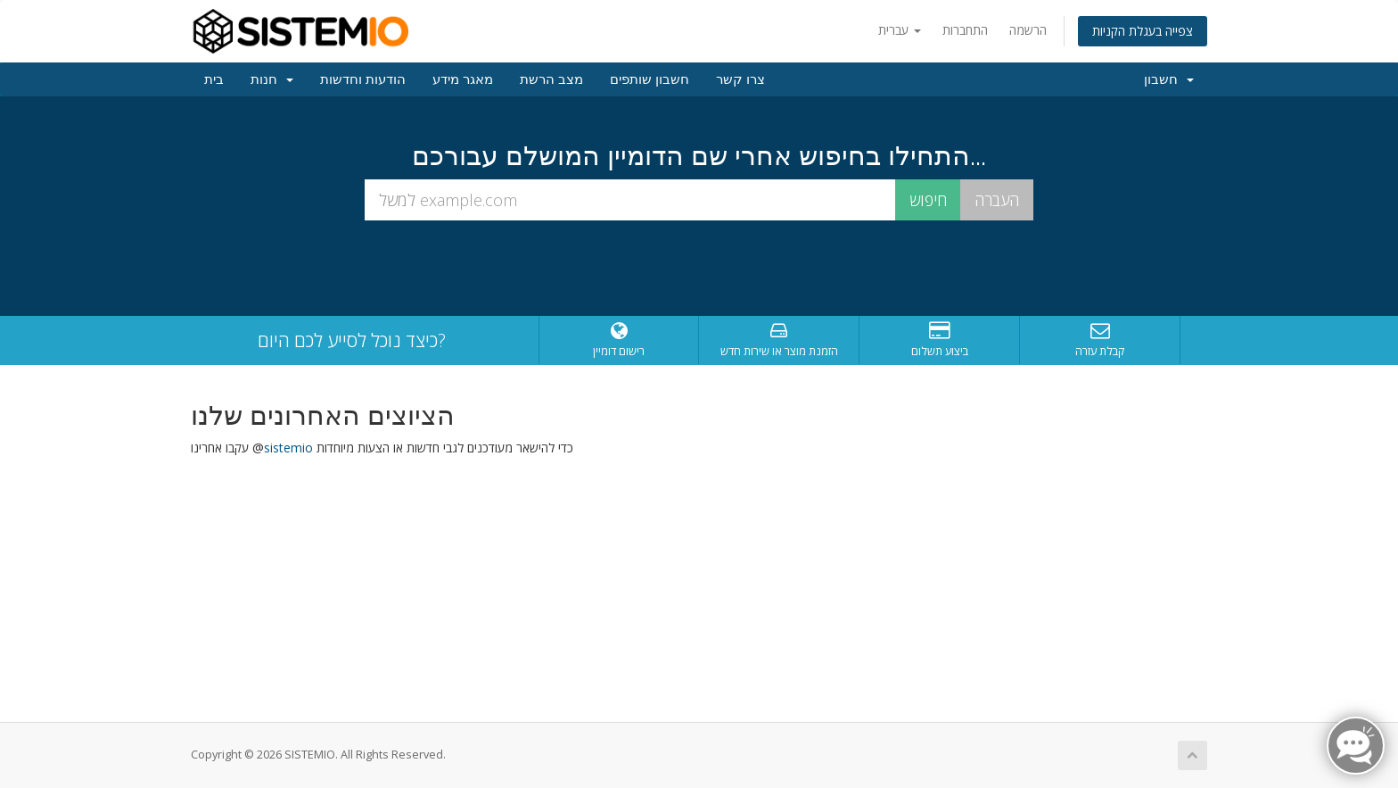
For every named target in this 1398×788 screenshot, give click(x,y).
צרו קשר (740, 79)
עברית (899, 29)
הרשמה (1028, 29)
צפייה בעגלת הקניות (1142, 30)
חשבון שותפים (649, 79)
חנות (272, 79)
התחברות (965, 29)
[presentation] (699, 268)
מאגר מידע (462, 79)
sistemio (288, 447)
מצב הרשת (551, 79)
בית (214, 79)
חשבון (1169, 79)
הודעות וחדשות (363, 79)
